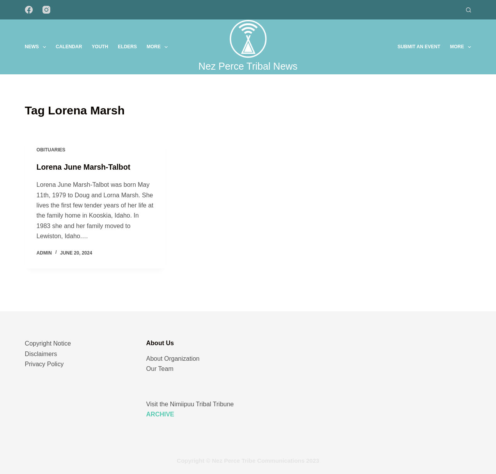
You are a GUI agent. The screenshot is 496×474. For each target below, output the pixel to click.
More (159, 47)
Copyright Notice (48, 343)
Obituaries (51, 150)
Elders (127, 46)
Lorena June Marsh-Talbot (85, 167)
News (37, 47)
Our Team (160, 368)
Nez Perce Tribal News (248, 66)
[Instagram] (46, 10)
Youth (100, 46)
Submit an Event (418, 46)
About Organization (173, 358)
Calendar (69, 46)
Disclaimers (41, 354)
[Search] (468, 9)
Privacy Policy (44, 364)
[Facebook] (29, 10)
